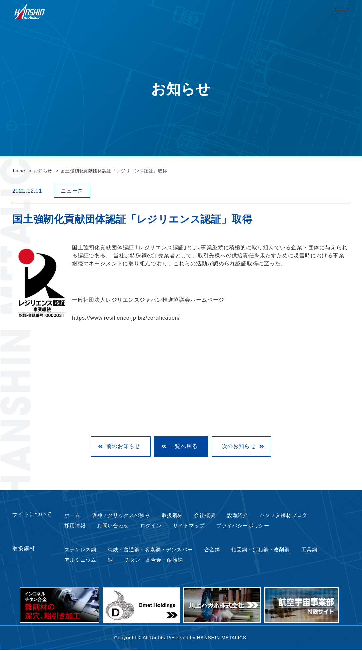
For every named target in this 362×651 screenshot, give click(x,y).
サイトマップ (189, 526)
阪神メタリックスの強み (121, 515)
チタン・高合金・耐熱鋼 (154, 561)
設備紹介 (238, 515)
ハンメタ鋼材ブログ (285, 515)
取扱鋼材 (173, 515)
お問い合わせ (113, 526)
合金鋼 (215, 550)
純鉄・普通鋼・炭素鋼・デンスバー (152, 550)
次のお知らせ (239, 446)
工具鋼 (314, 550)
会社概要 (206, 515)
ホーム (71, 515)
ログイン (151, 526)
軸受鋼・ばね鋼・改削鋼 (265, 550)
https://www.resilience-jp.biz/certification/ (126, 318)
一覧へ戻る (184, 446)
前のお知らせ (123, 446)
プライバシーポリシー (244, 526)
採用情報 (74, 526)
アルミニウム (80, 561)
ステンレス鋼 (80, 550)
